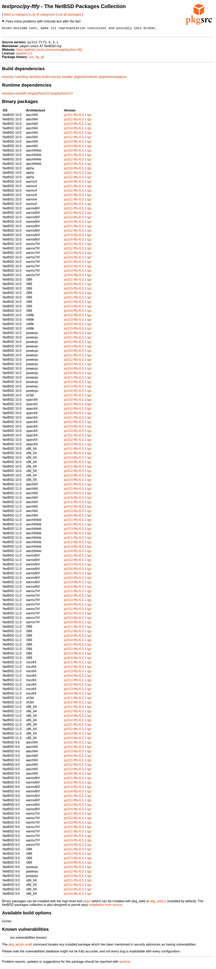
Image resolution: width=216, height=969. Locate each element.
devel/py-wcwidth (14, 95)
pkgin (87, 903)
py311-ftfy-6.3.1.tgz (77, 117)
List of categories (42, 14)
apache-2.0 (24, 55)
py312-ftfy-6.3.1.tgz (77, 121)
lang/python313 (38, 95)
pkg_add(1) (158, 903)
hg (37, 59)
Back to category (16, 14)
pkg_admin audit (20, 946)
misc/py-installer (61, 79)
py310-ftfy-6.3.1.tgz (77, 152)
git (42, 59)
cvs (31, 59)
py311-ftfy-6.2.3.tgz (77, 406)
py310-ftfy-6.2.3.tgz (77, 402)
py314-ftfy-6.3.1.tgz (77, 130)
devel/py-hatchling (15, 79)
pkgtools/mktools (86, 79)
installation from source (105, 907)
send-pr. (125, 964)
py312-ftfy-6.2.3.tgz (77, 410)
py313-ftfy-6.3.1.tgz (77, 126)
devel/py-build (39, 79)
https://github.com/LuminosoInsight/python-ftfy (49, 52)
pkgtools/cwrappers (113, 79)
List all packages (69, 14)
